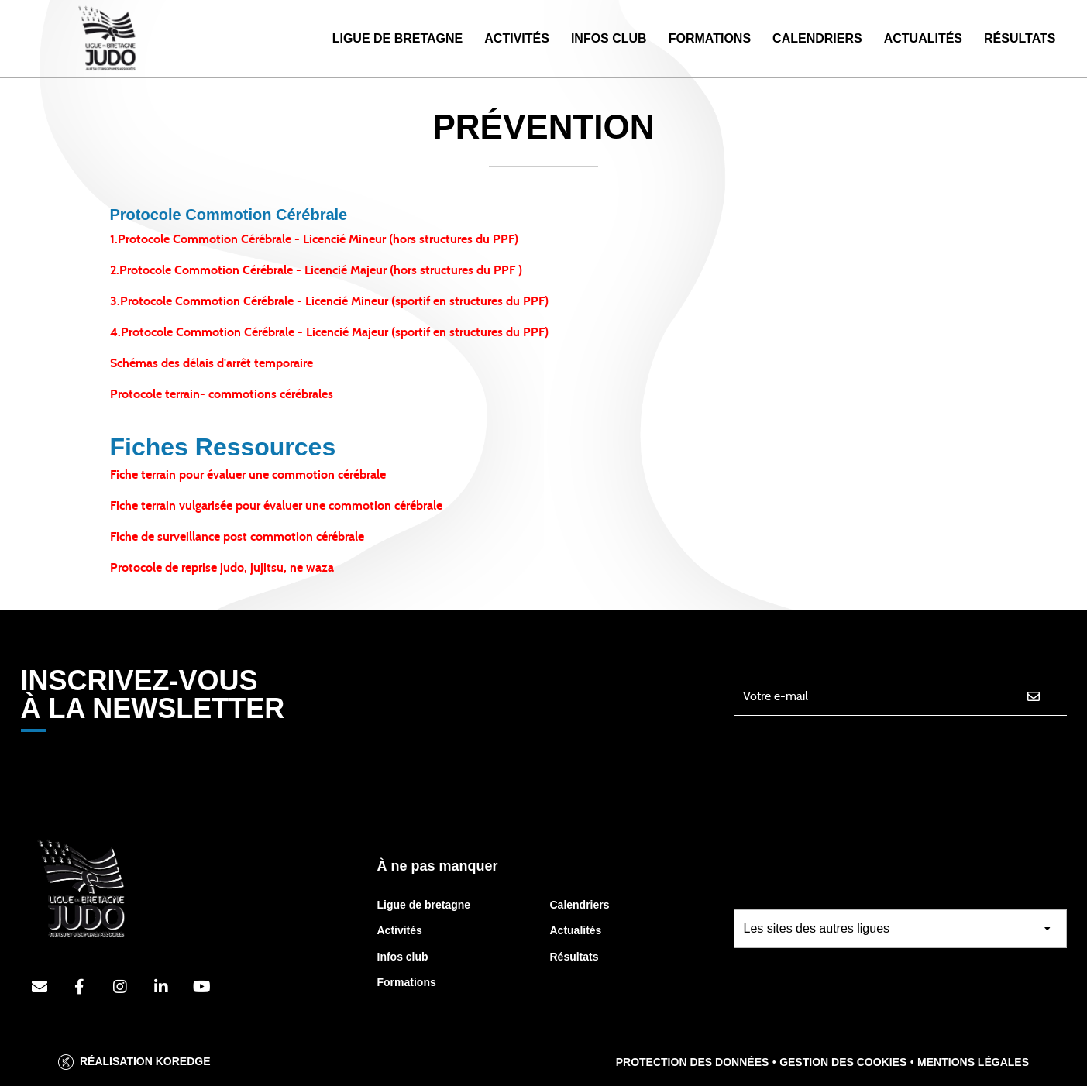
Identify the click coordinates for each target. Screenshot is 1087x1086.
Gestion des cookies (842, 1062)
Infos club (402, 956)
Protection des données (692, 1062)
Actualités (923, 38)
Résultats (1019, 38)
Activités (516, 38)
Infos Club (609, 38)
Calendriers (817, 38)
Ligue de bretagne (424, 905)
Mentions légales (973, 1062)
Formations (710, 38)
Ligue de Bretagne (397, 38)
